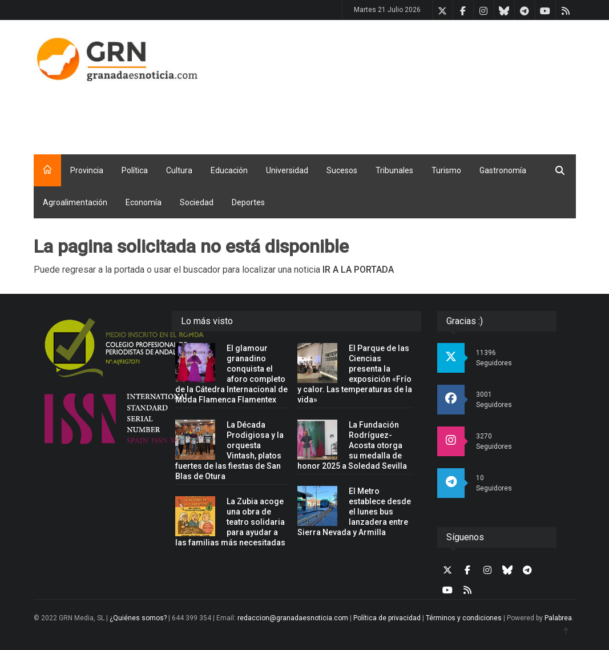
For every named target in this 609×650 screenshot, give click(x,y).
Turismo (446, 170)
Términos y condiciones (464, 618)
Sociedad (196, 202)
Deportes (248, 202)
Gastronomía (502, 170)
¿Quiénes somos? (138, 618)
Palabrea (558, 618)
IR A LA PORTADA (358, 269)
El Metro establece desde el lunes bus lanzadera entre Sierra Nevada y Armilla (354, 511)
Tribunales (394, 170)
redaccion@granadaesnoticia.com (292, 618)
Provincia (86, 170)
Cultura (179, 170)
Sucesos (341, 170)
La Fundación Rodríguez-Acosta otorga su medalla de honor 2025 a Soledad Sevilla (352, 445)
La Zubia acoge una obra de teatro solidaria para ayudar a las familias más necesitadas (230, 522)
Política (135, 170)
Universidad (287, 170)
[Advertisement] (390, 113)
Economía (144, 202)
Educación (229, 170)
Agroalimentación (75, 202)
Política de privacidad (387, 618)
